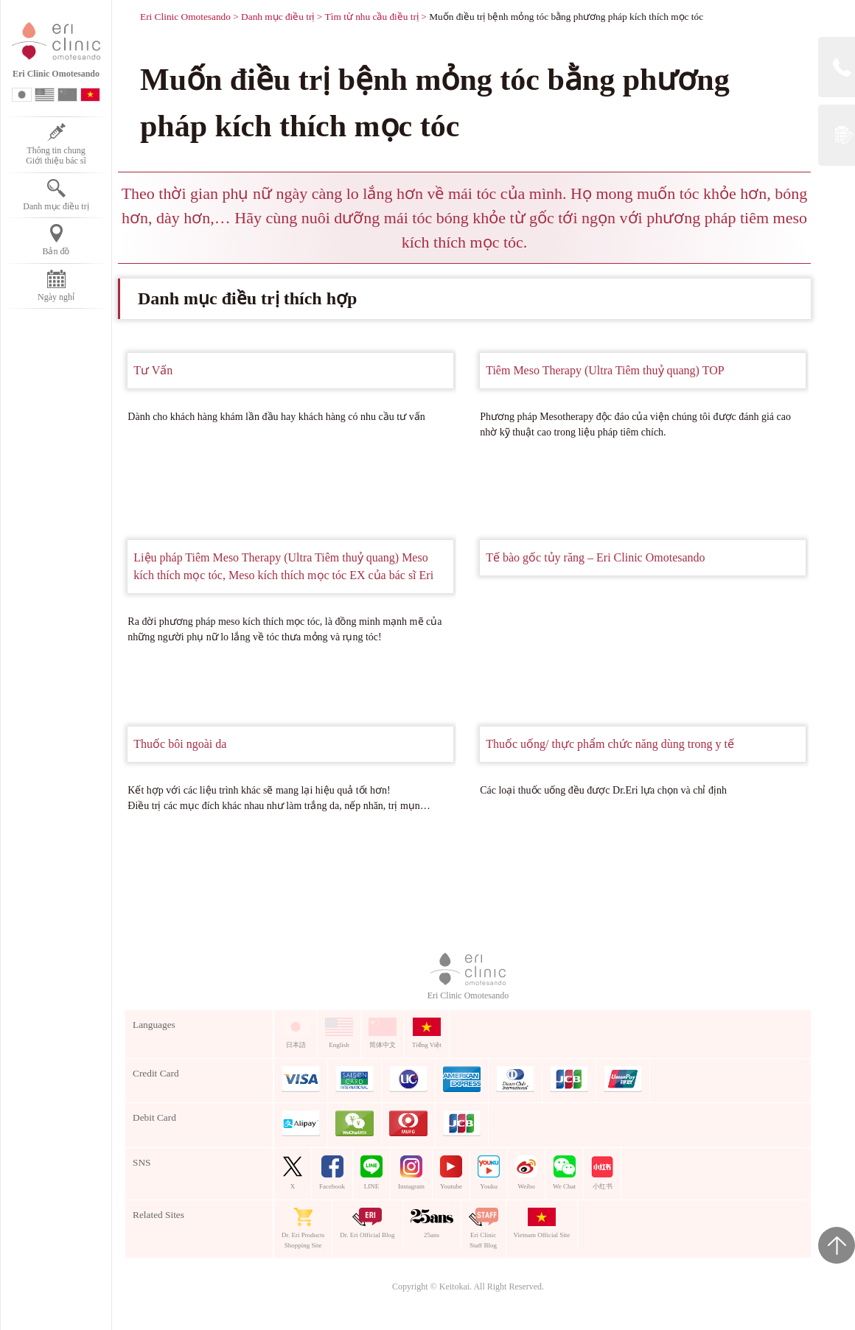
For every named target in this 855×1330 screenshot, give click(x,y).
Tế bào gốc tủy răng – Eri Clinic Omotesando (595, 557)
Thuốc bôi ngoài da (179, 744)
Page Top (836, 1245)
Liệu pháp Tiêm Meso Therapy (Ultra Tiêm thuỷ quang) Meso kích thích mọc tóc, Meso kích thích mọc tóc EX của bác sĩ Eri (283, 566)
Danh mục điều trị (277, 16)
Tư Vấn (152, 370)
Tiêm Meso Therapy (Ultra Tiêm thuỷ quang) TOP (605, 370)
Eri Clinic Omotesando (185, 16)
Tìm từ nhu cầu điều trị (372, 16)
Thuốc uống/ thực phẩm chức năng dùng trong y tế (610, 744)
